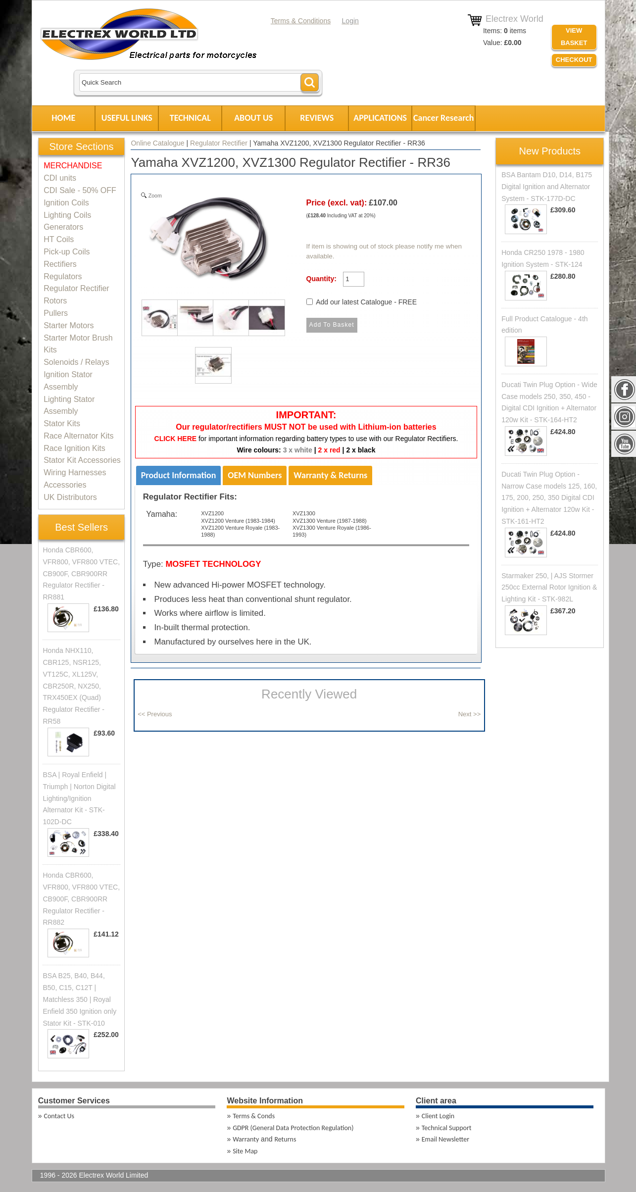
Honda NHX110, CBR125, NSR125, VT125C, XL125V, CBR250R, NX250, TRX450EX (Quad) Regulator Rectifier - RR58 (73, 685)
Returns (285, 1139)
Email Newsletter (445, 1139)
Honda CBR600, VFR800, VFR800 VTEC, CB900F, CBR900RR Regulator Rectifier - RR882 (81, 898)
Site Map (245, 1151)
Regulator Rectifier (218, 143)
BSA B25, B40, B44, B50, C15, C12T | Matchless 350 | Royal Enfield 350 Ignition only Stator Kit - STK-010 (79, 999)
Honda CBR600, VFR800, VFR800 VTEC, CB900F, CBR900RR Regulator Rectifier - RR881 (81, 573)
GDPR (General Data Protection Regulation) (293, 1128)
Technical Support (447, 1128)
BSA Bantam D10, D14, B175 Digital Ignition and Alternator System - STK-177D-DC (546, 186)
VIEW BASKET (574, 37)
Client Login (438, 1116)
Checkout (574, 59)
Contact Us (59, 1116)
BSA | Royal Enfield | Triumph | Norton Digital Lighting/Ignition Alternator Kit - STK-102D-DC (79, 798)
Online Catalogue (157, 143)
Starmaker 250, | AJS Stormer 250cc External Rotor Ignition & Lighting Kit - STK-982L (549, 587)
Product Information (178, 475)
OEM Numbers (255, 475)
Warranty (246, 1139)
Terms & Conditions (301, 21)
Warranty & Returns (330, 475)
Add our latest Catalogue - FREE (366, 302)
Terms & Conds (254, 1116)
